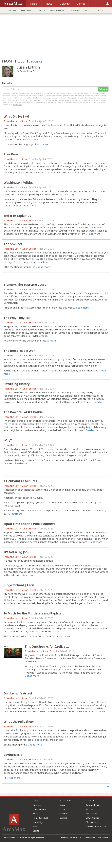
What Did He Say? (16, 116)
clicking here (17, 105)
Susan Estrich (29, 121)
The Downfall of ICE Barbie (23, 412)
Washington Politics (18, 182)
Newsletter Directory (96, 826)
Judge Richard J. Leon (19, 585)
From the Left (11, 121)
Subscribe (103, 89)
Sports (100, 10)
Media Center (92, 822)
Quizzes (63, 817)
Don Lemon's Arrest (18, 693)
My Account (91, 813)
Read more (41, 144)
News (62, 805)
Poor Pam (11, 154)
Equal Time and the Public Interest (29, 523)
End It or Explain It (17, 215)
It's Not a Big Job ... (17, 552)
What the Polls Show (19, 721)
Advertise (63, 837)
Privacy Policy (75, 837)
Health (42, 10)
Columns (63, 813)
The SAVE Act (13, 244)
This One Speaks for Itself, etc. (47, 646)
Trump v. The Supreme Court (25, 284)
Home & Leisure (57, 10)
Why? (8, 440)
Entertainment (27, 10)
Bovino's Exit (13, 754)
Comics (62, 809)
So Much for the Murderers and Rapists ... (34, 613)
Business (12, 10)
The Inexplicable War (19, 350)
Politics (88, 10)
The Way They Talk (17, 317)
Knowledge (75, 10)
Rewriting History (17, 384)
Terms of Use (89, 837)
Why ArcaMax (92, 817)
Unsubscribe (102, 837)
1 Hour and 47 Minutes (20, 481)
